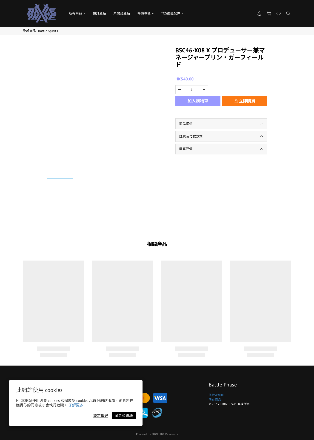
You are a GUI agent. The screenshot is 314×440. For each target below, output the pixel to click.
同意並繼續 (123, 415)
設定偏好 (100, 415)
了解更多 (76, 405)
